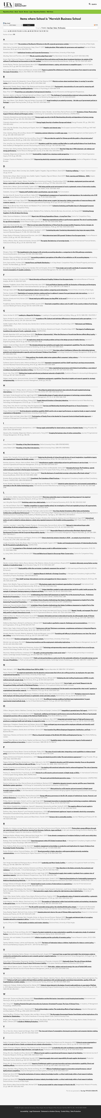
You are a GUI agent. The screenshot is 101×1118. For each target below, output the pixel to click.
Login (31, 12)
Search (21, 12)
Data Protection (76, 1111)
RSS (95, 25)
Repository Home (8, 12)
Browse (26, 12)
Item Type (50, 28)
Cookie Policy (65, 1111)
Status (55, 28)
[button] (28, 25)
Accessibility (24, 1111)
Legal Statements (34, 1111)
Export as (5, 25)
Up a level (6, 23)
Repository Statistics (40, 12)
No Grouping (61, 28)
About (16, 12)
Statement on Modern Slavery (50, 1111)
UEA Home (50, 12)
